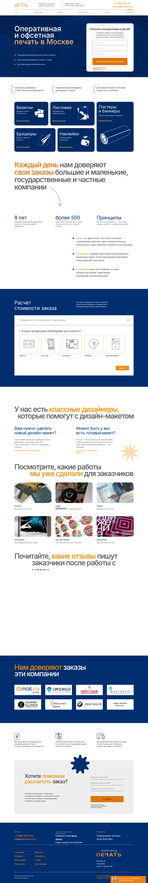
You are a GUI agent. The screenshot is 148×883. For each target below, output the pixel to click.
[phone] (109, 48)
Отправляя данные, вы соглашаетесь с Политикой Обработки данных (98, 806)
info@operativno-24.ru (25, 839)
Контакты (130, 12)
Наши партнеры (41, 864)
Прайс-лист (39, 852)
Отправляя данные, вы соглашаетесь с (99, 68)
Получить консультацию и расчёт (110, 61)
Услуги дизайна (20, 860)
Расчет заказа (19, 864)
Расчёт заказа (83, 12)
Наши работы (40, 856)
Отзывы (107, 12)
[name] (109, 42)
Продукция (38, 12)
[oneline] (109, 54)
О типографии (19, 852)
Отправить (107, 799)
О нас (16, 12)
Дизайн (60, 12)
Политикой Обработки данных (100, 69)
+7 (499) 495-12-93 (23, 836)
